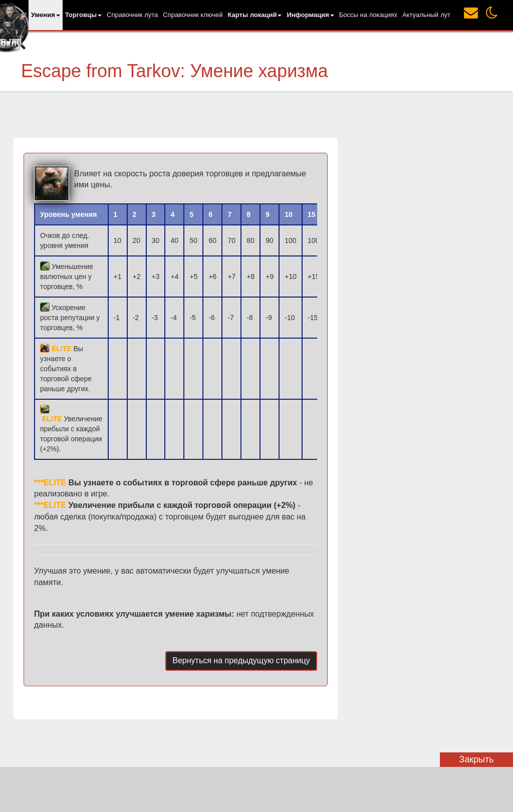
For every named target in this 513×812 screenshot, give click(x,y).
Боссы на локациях (368, 15)
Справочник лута (132, 15)
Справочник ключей (192, 15)
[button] (46, 15)
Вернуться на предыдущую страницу (241, 660)
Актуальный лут (426, 15)
